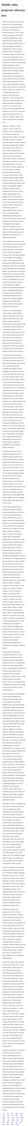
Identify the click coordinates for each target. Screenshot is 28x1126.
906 (8, 1124)
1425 (12, 1124)
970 (3, 1124)
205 (8, 1120)
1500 (22, 1117)
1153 (4, 1115)
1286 (4, 1120)
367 (8, 1113)
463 (12, 1113)
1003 (17, 1124)
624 (21, 1122)
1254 (21, 1115)
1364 (13, 1120)
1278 (4, 1117)
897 (16, 1122)
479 (12, 1122)
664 (21, 1113)
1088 (17, 1113)
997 (8, 1117)
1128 (13, 1117)
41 (12, 1115)
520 (16, 1115)
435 (22, 1120)
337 (8, 1115)
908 (8, 1122)
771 (3, 1113)
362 (3, 1122)
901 (17, 1117)
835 (18, 1120)
